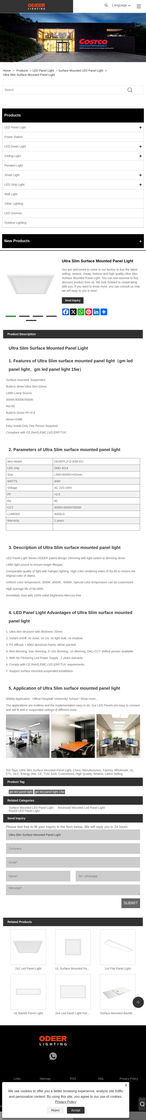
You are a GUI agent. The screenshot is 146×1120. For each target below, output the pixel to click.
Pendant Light (13, 165)
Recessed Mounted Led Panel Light (81, 807)
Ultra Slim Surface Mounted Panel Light (29, 74)
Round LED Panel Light (24, 811)
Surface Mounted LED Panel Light (80, 70)
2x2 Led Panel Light (28, 968)
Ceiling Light (12, 156)
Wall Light (10, 194)
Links (17, 1078)
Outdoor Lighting (15, 222)
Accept (75, 1110)
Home (7, 70)
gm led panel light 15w (49, 791)
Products (22, 70)
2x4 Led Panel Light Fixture (73, 1013)
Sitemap (45, 1078)
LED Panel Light (43, 70)
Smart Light (12, 175)
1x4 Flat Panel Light (117, 968)
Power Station (13, 137)
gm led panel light (21, 791)
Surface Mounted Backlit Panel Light (118, 1013)
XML (101, 1078)
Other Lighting (13, 203)
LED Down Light (15, 146)
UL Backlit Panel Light (28, 1013)
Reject (55, 1110)
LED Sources (13, 213)
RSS (73, 1078)
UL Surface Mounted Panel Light (74, 968)
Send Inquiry (73, 300)
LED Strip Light (14, 184)
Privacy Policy (65, 1102)
